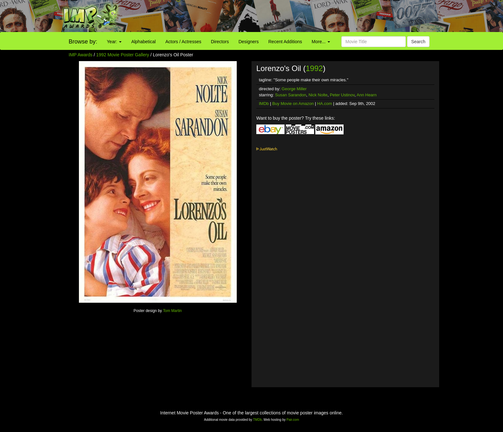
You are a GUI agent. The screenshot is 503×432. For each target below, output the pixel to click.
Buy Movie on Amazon (293, 103)
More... (321, 41)
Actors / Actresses (183, 41)
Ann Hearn (367, 94)
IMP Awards (80, 54)
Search (418, 41)
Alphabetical (143, 41)
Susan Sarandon (290, 94)
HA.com (324, 103)
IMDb (264, 103)
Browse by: (83, 41)
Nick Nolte (318, 94)
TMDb (257, 419)
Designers (248, 41)
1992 (314, 68)
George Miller (294, 88)
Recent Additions (285, 41)
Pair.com (292, 419)
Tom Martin (172, 310)
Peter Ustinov (342, 94)
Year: (114, 41)
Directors (220, 41)
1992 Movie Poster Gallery (122, 54)
